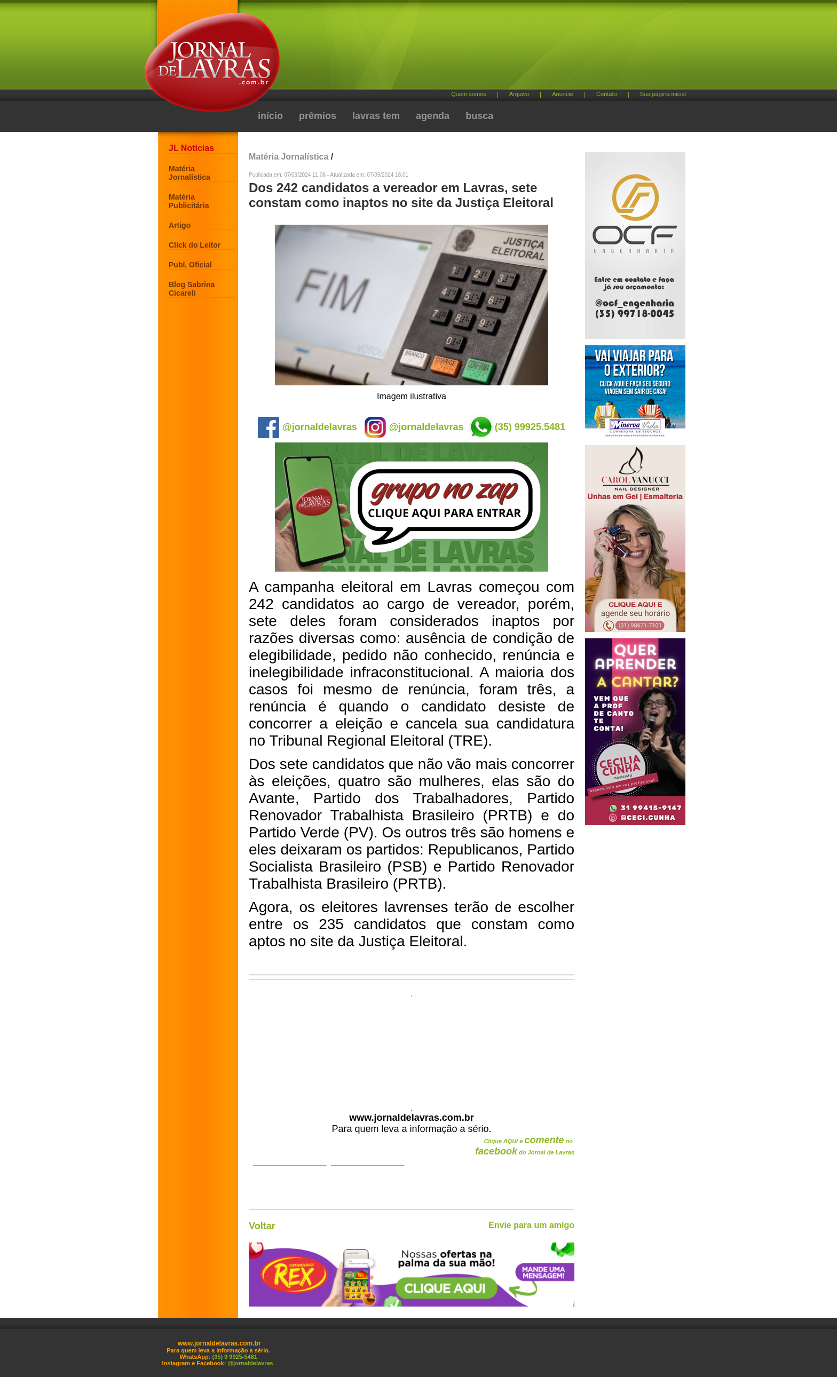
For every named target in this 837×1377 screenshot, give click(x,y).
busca (479, 115)
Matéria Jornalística (189, 172)
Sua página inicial (663, 94)
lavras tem (376, 115)
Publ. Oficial (190, 264)
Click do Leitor (194, 245)
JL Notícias (191, 148)
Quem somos (468, 94)
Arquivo (519, 94)
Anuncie (562, 94)
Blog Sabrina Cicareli (192, 288)
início (270, 115)
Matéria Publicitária (189, 201)
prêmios (317, 115)
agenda (432, 115)
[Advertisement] (474, 48)
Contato (606, 94)
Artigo (180, 225)
